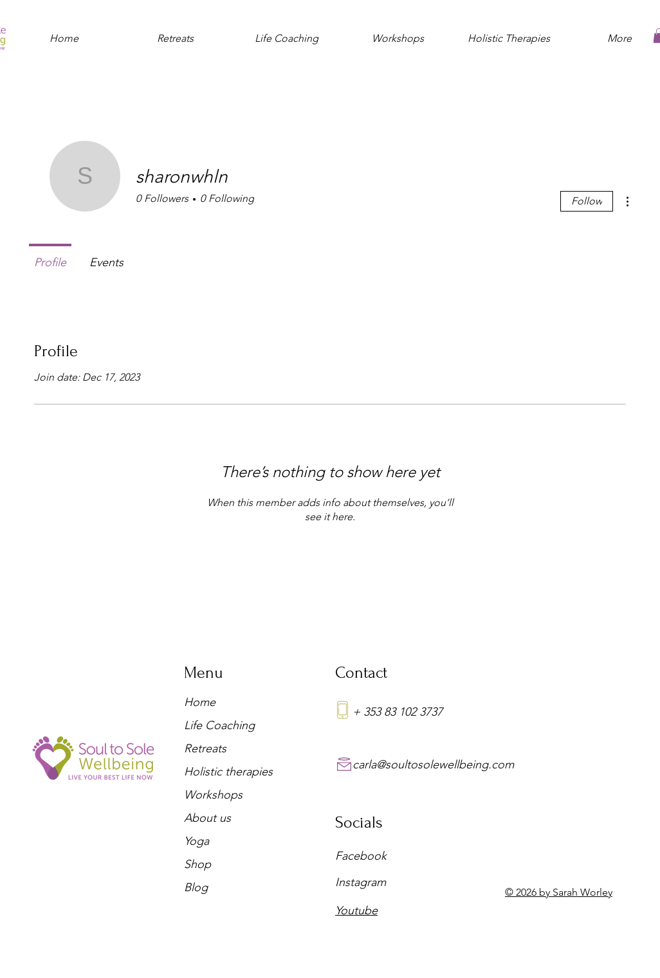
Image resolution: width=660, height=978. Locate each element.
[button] (175, 32)
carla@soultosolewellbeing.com (433, 764)
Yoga (196, 841)
